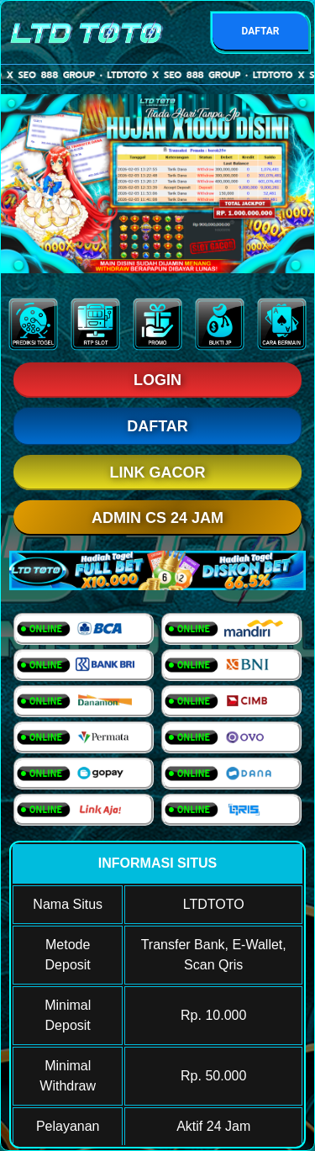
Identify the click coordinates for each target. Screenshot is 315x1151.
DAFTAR (260, 31)
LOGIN (157, 380)
